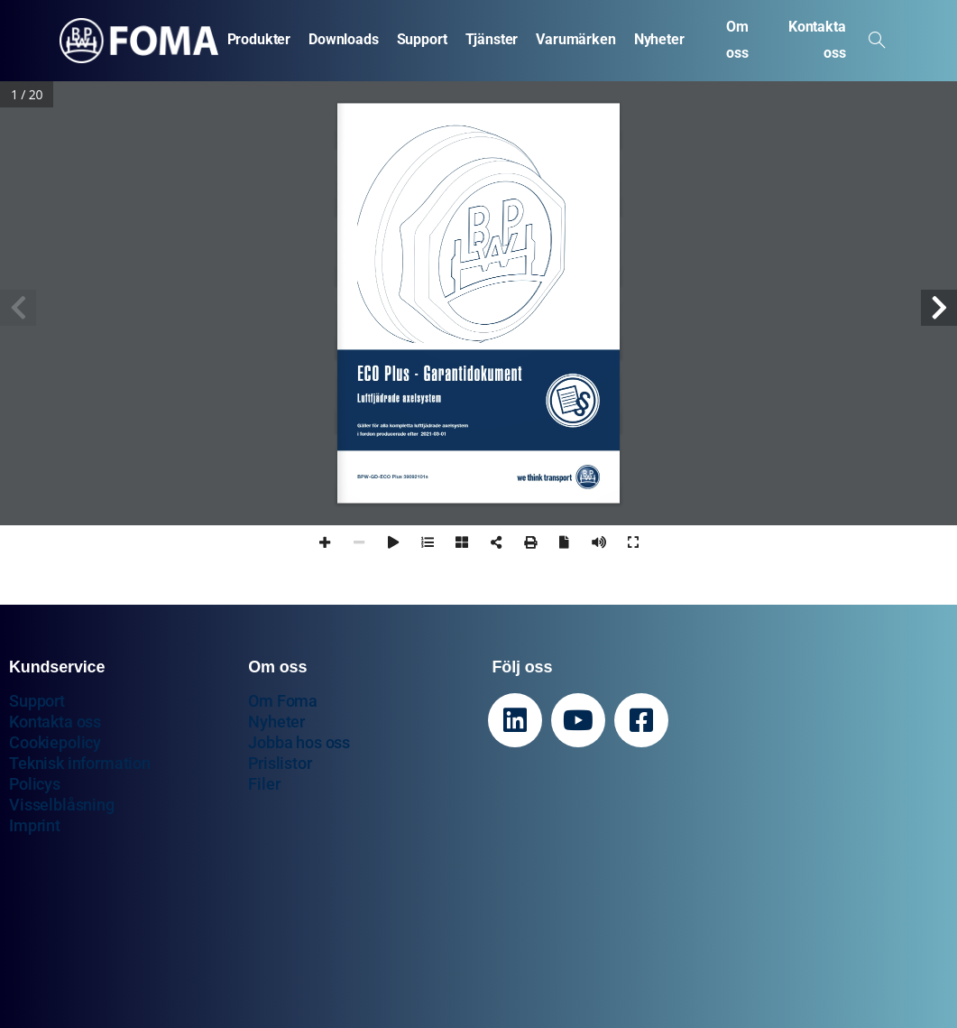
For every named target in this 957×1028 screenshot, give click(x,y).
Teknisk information (80, 763)
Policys (34, 783)
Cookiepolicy (55, 742)
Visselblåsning (62, 804)
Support (37, 700)
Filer (264, 783)
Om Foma (282, 700)
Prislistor (279, 763)
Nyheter (276, 721)
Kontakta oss (55, 721)
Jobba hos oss (299, 742)
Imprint (34, 825)
